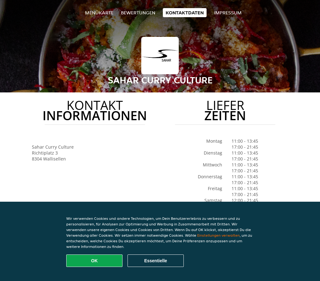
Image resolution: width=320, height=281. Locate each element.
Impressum (228, 12)
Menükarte (99, 12)
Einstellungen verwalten (218, 235)
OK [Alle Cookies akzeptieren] (94, 260)
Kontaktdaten (185, 12)
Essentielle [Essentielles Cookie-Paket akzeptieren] (155, 260)
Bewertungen (138, 12)
